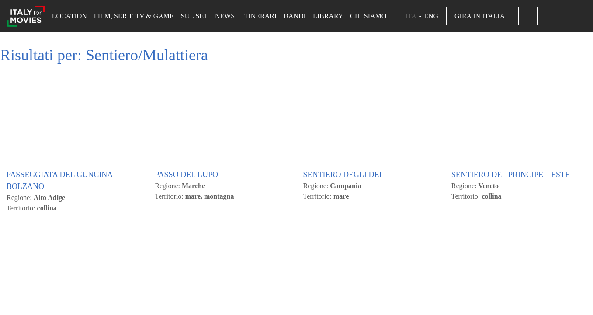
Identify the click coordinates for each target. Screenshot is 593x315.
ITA (410, 16)
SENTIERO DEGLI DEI (342, 287)
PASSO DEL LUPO (186, 287)
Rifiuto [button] (90, 112)
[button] (528, 16)
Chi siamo (368, 16)
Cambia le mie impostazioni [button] (156, 112)
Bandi (295, 16)
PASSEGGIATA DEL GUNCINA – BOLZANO (62, 293)
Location (69, 16)
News (225, 16)
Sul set (194, 16)
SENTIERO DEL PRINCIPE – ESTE (510, 287)
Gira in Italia (482, 16)
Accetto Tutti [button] (46, 112)
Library (328, 16)
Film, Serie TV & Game (134, 16)
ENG (431, 16)
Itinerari (259, 16)
